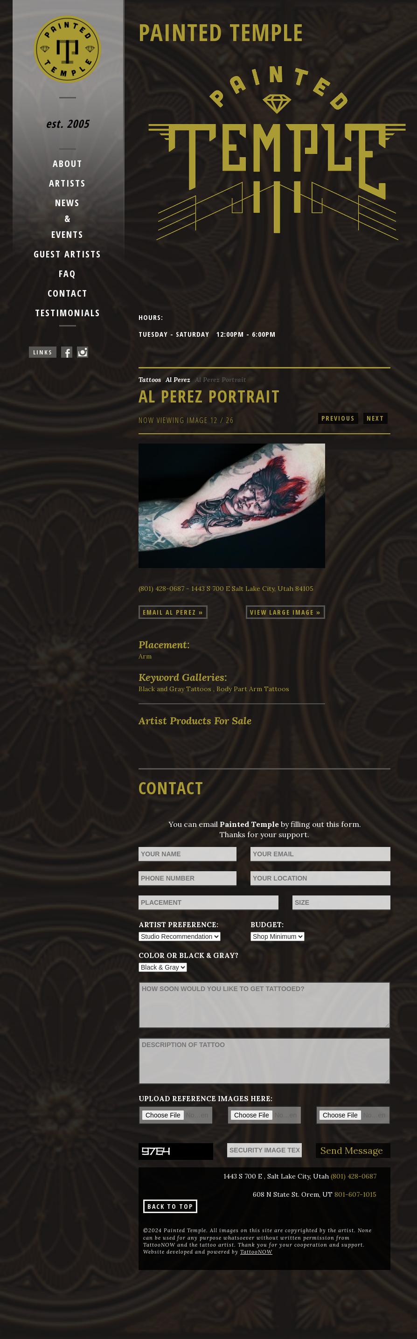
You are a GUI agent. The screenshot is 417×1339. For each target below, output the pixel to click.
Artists (67, 183)
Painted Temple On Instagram (82, 352)
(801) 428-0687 (353, 1176)
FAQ (67, 273)
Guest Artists (67, 254)
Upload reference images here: (205, 1098)
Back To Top (170, 1206)
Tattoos (150, 379)
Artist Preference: (178, 924)
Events (67, 234)
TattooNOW (256, 1252)
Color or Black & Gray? (188, 955)
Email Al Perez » (173, 612)
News (67, 202)
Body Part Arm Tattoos (252, 689)
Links (42, 352)
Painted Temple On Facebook (66, 352)
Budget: (267, 924)
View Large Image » (285, 612)
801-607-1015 (355, 1194)
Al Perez (178, 379)
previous (338, 418)
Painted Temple (221, 32)
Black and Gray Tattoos (175, 689)
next (375, 418)
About (68, 163)
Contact (68, 293)
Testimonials (67, 312)
